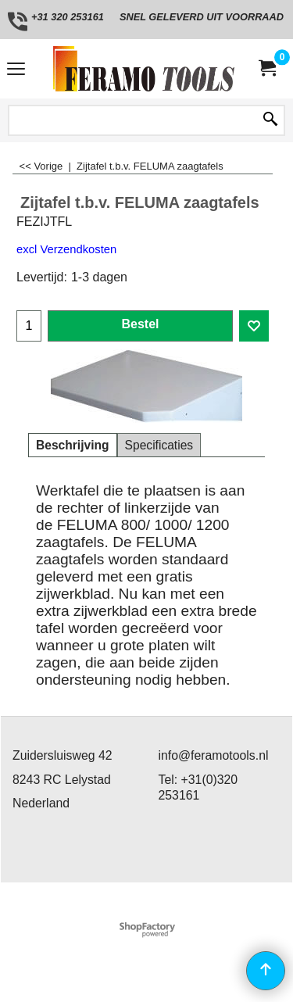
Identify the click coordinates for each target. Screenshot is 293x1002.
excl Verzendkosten (66, 249)
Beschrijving (72, 445)
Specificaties (159, 445)
